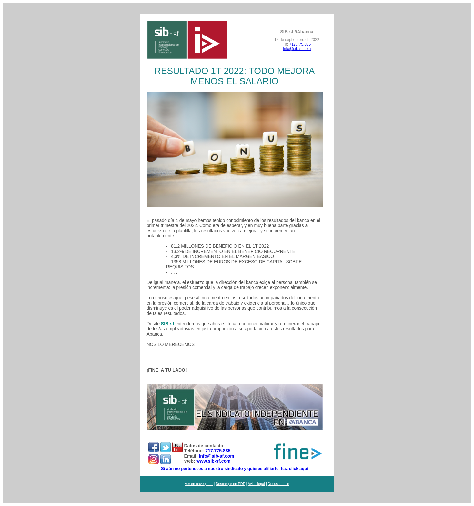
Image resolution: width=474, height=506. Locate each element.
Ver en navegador (199, 484)
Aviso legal (256, 484)
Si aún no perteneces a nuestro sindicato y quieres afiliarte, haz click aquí (234, 468)
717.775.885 (300, 44)
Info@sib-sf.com (297, 48)
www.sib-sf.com (213, 461)
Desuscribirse (278, 484)
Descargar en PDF (230, 484)
